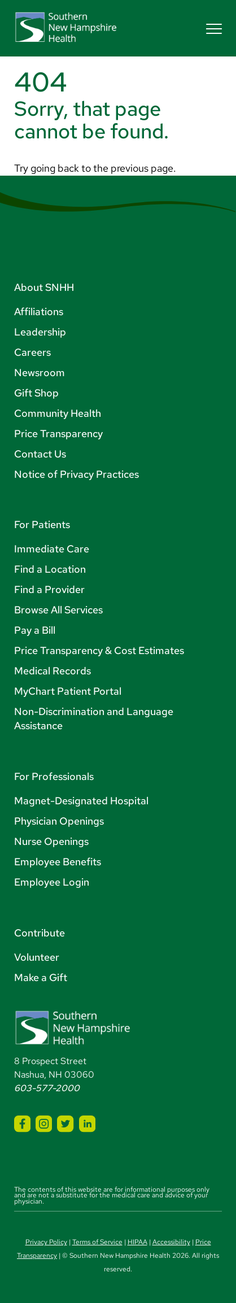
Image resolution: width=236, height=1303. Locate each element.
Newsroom (39, 372)
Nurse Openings (51, 841)
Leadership (40, 331)
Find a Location (50, 569)
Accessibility (171, 1242)
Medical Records (52, 670)
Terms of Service (97, 1242)
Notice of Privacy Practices (76, 474)
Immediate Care (51, 548)
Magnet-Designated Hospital (81, 800)
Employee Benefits (57, 861)
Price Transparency (58, 433)
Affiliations (38, 311)
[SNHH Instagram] (44, 1123)
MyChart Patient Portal (67, 691)
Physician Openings (59, 820)
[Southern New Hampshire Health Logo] (72, 1042)
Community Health (57, 413)
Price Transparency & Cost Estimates (99, 650)
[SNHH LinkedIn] (87, 1123)
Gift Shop (36, 392)
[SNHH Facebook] (22, 1123)
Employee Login (51, 881)
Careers (32, 352)
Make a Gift (40, 977)
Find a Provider (49, 589)
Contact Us (40, 453)
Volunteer (36, 957)
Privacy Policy (46, 1242)
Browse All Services (58, 609)
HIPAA (137, 1242)
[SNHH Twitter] (65, 1123)
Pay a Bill (34, 630)
